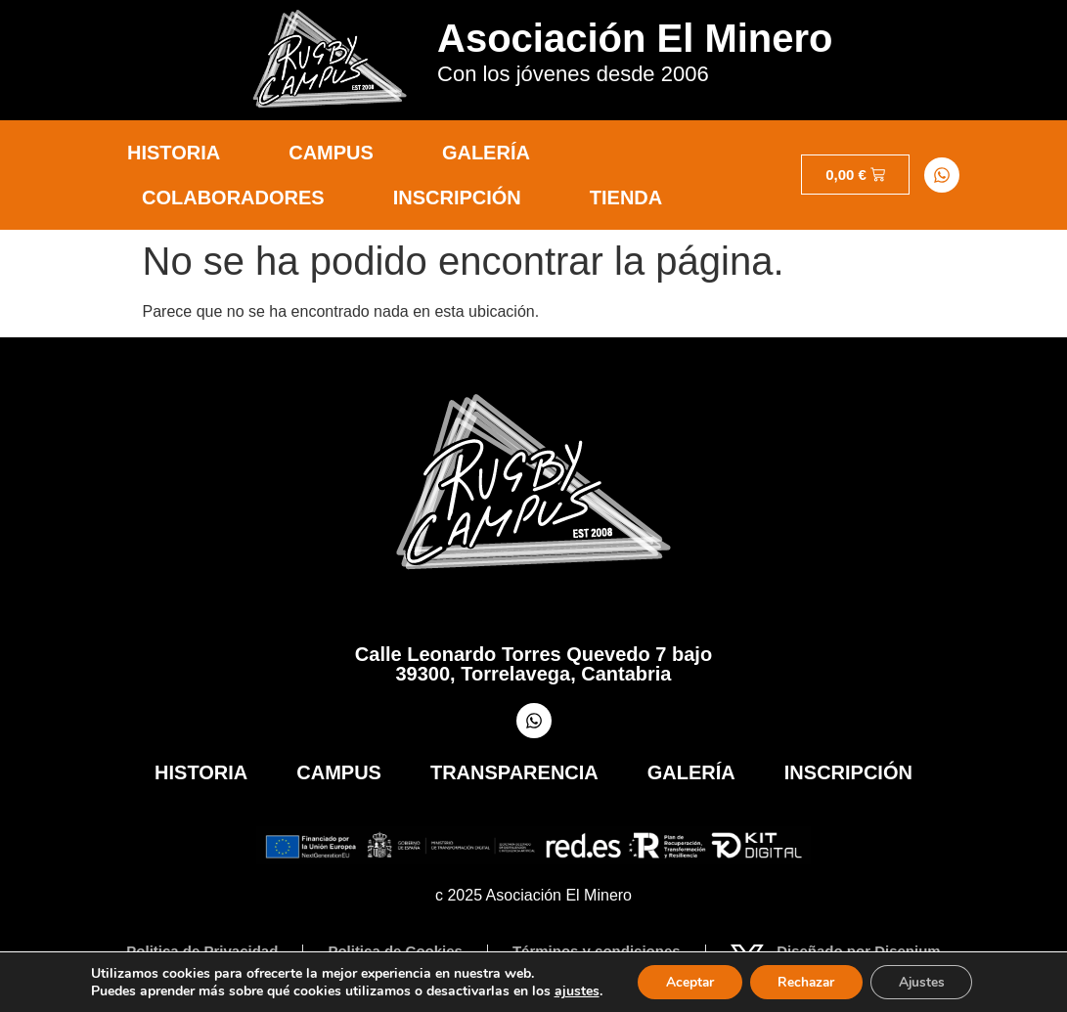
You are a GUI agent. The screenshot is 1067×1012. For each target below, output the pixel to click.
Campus (331, 152)
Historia (173, 152)
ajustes (571, 990)
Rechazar (806, 981)
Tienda (626, 197)
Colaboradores (233, 197)
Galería (486, 152)
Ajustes (925, 981)
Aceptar (685, 981)
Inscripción (457, 197)
